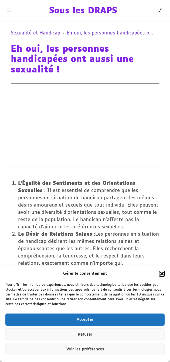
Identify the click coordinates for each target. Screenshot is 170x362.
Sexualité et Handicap (35, 33)
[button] (162, 273)
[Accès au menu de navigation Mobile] (8, 10)
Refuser (85, 334)
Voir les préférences (85, 349)
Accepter (85, 320)
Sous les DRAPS (83, 11)
